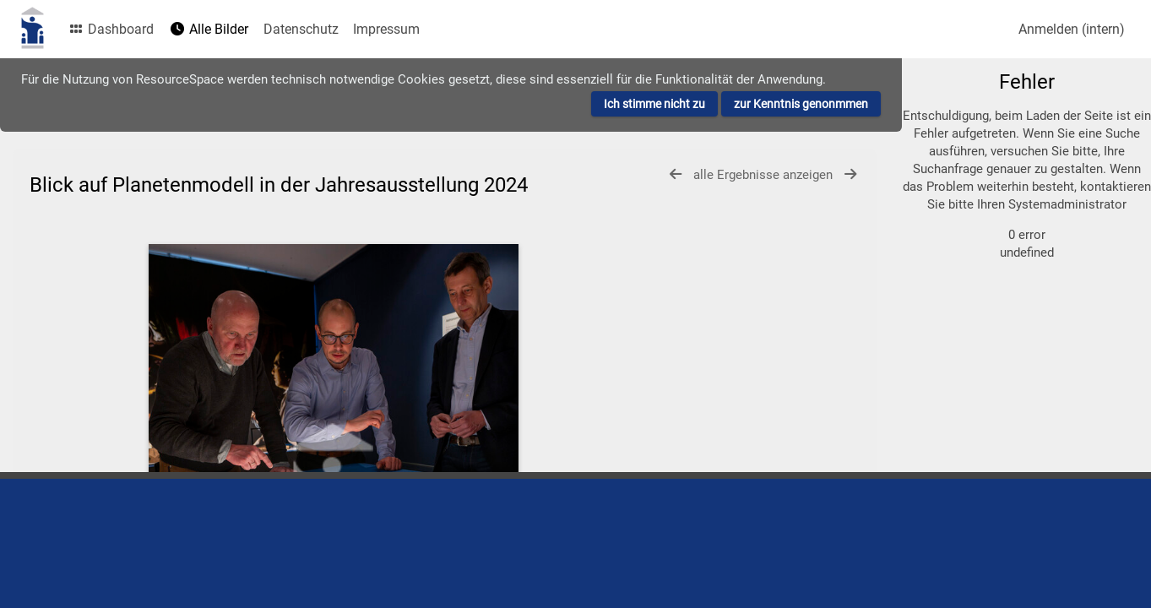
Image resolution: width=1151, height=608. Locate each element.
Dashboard (111, 29)
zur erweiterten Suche (988, 173)
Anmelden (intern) (1071, 29)
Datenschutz (301, 29)
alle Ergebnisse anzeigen (764, 174)
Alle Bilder (208, 29)
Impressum (386, 29)
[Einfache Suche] (1020, 91)
